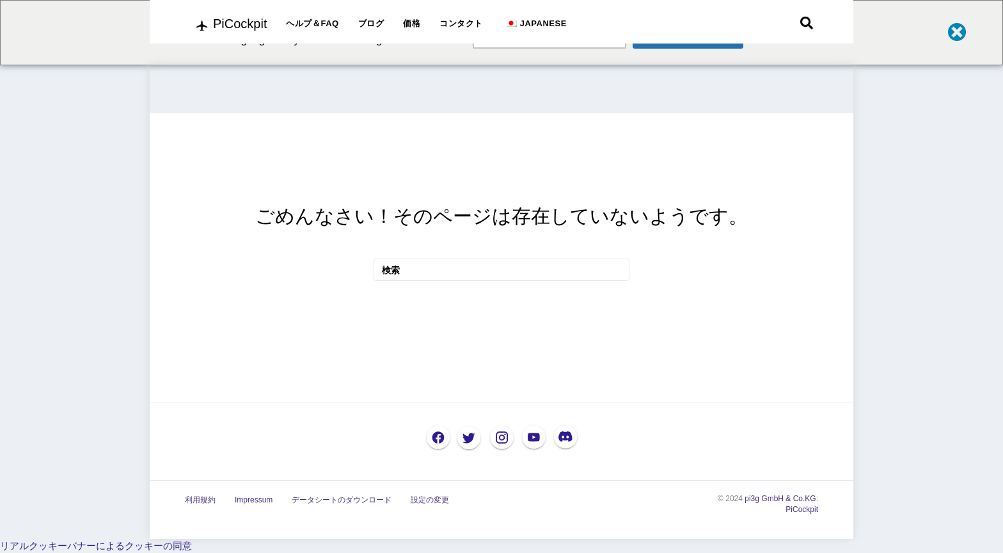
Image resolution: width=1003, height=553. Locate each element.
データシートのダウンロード (341, 499)
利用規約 (200, 499)
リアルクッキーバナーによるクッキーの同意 (96, 545)
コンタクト (461, 23)
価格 (411, 23)
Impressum (253, 499)
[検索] (806, 23)
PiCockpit (802, 509)
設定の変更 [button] (430, 499)
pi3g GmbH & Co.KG (780, 498)
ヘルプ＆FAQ (312, 23)
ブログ (371, 23)
